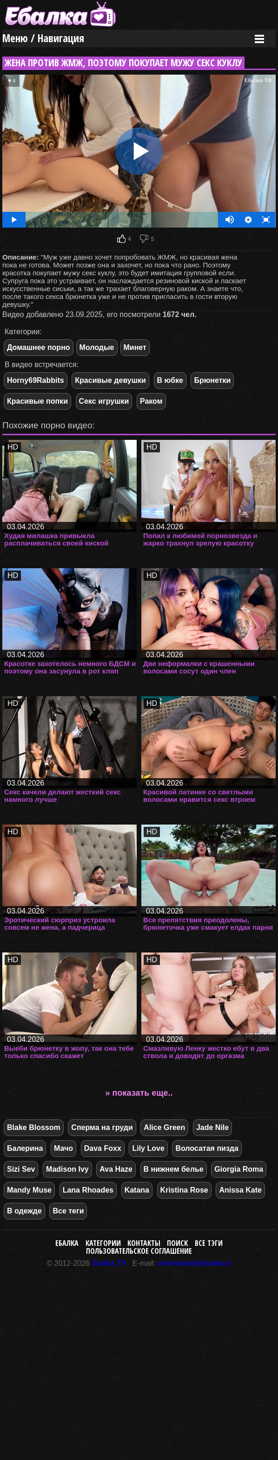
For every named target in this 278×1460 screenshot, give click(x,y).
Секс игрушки (104, 401)
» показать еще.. (139, 1093)
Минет (135, 347)
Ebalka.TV (109, 1263)
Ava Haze (115, 1169)
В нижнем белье (174, 1169)
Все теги (68, 1211)
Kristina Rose (184, 1190)
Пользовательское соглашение (139, 1251)
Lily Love (148, 1148)
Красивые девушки (110, 380)
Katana (137, 1190)
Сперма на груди (101, 1127)
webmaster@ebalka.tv (195, 1263)
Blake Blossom (33, 1127)
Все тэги (209, 1243)
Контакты (143, 1243)
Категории (103, 1243)
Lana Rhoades (88, 1190)
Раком (151, 401)
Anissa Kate (240, 1190)
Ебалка (67, 1243)
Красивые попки (37, 401)
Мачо (63, 1148)
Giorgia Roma (238, 1169)
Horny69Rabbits (35, 380)
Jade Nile (212, 1127)
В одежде (24, 1211)
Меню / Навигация (43, 38)
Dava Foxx (102, 1148)
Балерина (25, 1148)
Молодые (96, 347)
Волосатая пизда (206, 1148)
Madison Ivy (67, 1169)
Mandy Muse (29, 1190)
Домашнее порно (38, 347)
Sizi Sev (21, 1169)
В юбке (170, 380)
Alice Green (164, 1127)
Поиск (177, 1243)
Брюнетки (212, 380)
